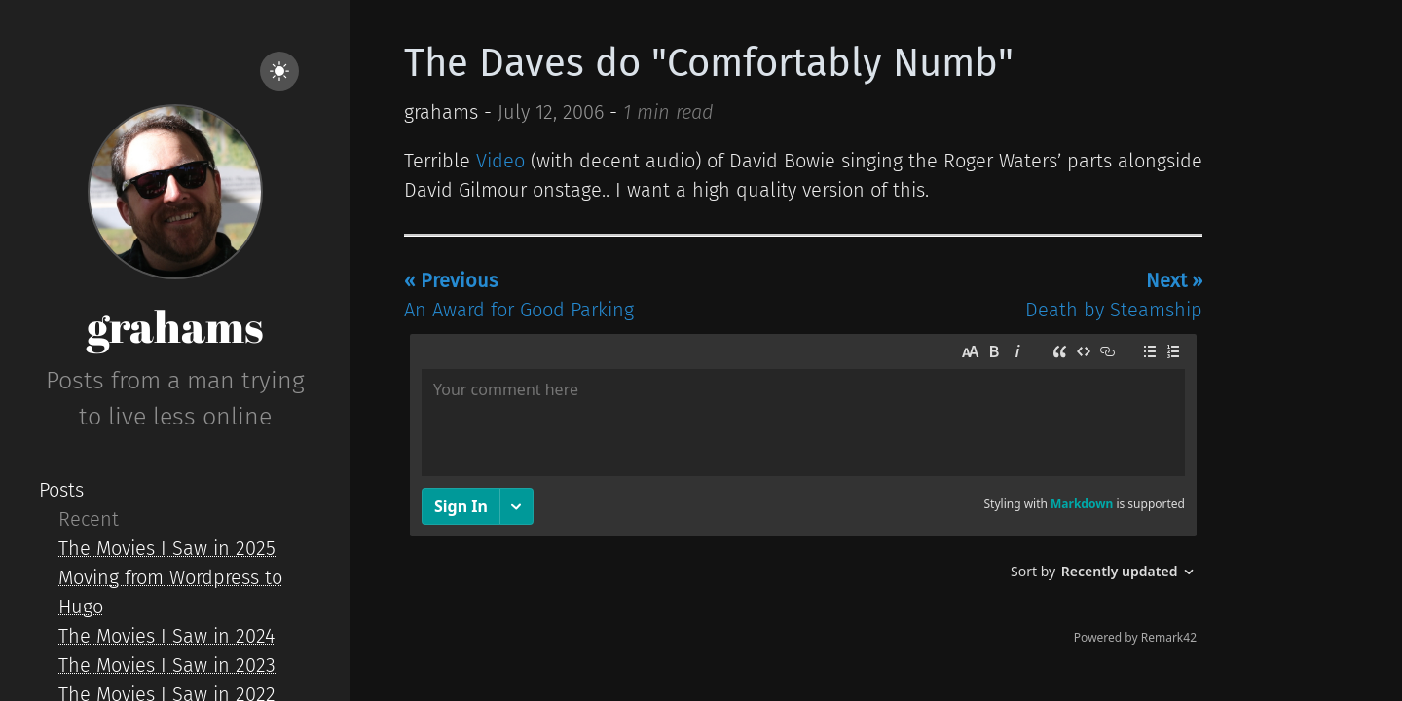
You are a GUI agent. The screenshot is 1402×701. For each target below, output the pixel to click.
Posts (61, 489)
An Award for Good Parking (519, 295)
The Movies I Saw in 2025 (167, 548)
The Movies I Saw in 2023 (167, 665)
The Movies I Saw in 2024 (166, 635)
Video (500, 160)
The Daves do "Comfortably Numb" (709, 63)
